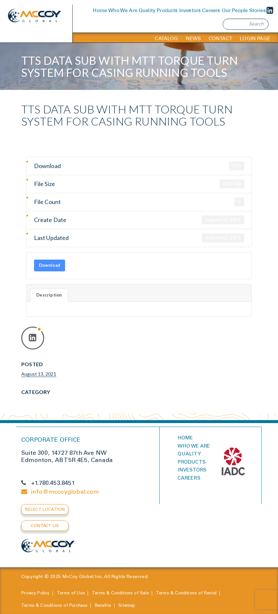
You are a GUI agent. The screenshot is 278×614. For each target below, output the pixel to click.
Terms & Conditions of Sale (120, 593)
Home (100, 10)
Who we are (194, 446)
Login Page (255, 39)
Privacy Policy (35, 593)
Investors (190, 10)
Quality (147, 10)
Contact (220, 39)
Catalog (166, 39)
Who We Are (122, 10)
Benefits (103, 606)
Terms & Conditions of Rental (186, 593)
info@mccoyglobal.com (65, 492)
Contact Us (45, 525)
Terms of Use (71, 593)
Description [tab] (49, 295)
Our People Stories (244, 10)
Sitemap (126, 606)
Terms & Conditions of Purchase (54, 606)
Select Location (45, 509)
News (193, 39)
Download (49, 265)
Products (167, 10)
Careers (211, 10)
